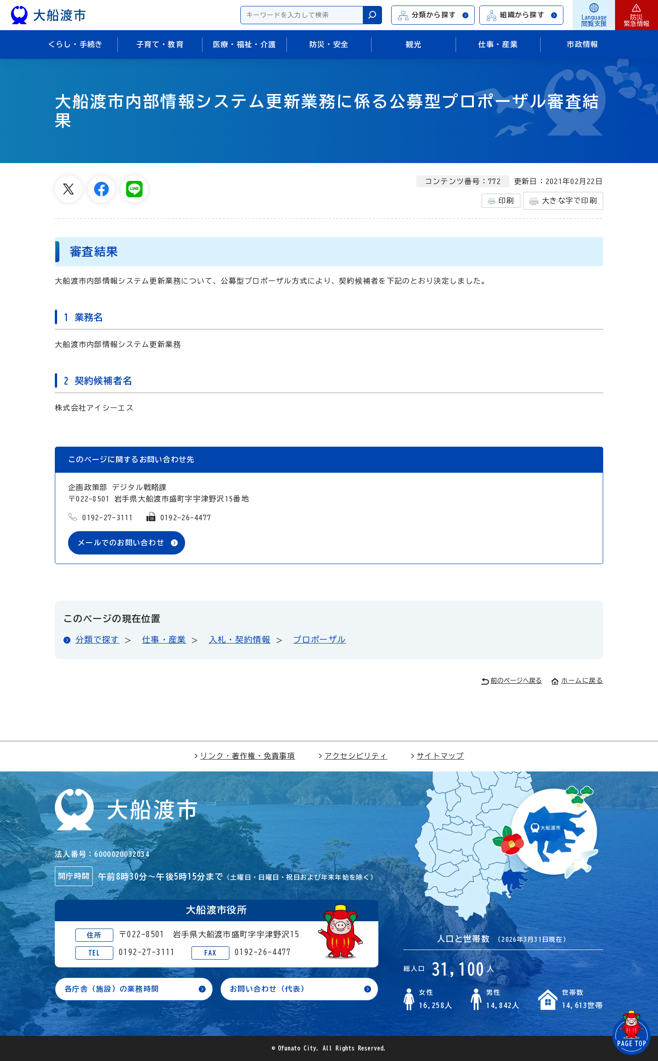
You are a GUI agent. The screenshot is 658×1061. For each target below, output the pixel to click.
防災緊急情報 (636, 15)
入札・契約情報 (240, 639)
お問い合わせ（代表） (269, 989)
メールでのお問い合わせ (121, 542)
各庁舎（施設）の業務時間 (111, 989)
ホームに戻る (577, 680)
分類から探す (433, 15)
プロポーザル (319, 639)
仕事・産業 (164, 639)
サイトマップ (437, 756)
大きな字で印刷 (563, 201)
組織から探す (521, 15)
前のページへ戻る (511, 681)
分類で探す (97, 639)
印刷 (501, 201)
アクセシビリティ (352, 756)
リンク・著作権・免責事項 (244, 756)
